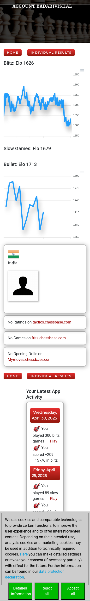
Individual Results (51, 52)
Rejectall (47, 591)
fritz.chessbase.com (49, 338)
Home (12, 52)
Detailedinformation (21, 591)
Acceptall (73, 591)
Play (53, 441)
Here (24, 554)
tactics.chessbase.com (52, 322)
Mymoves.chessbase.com (30, 359)
